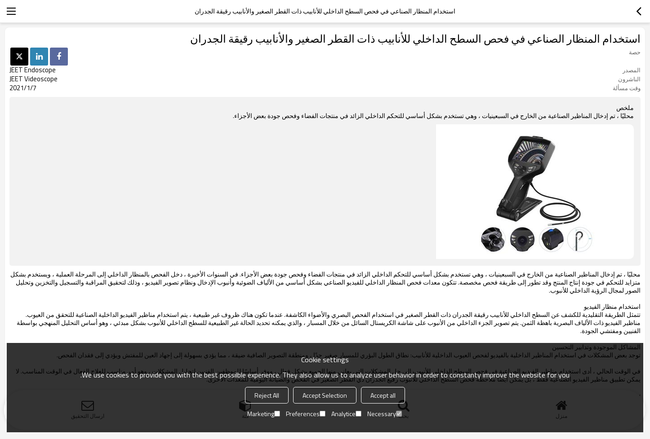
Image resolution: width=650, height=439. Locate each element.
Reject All (266, 395)
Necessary (384, 413)
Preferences (305, 413)
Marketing (263, 413)
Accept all (383, 395)
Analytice (346, 413)
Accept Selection (325, 395)
